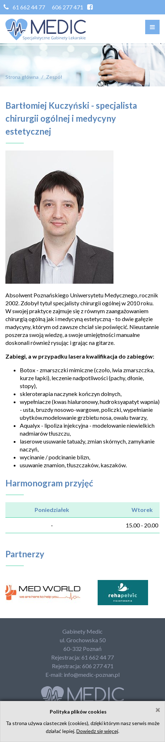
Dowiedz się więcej (97, 731)
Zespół (54, 77)
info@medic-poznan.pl (92, 674)
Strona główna (22, 77)
